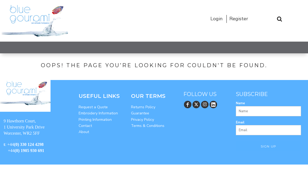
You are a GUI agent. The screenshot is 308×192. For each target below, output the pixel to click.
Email (240, 122)
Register (238, 18)
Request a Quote (93, 107)
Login (216, 18)
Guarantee (140, 113)
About (84, 131)
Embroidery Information (98, 113)
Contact (85, 125)
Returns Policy (143, 107)
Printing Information (95, 119)
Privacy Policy (142, 119)
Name (240, 103)
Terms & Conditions (147, 125)
